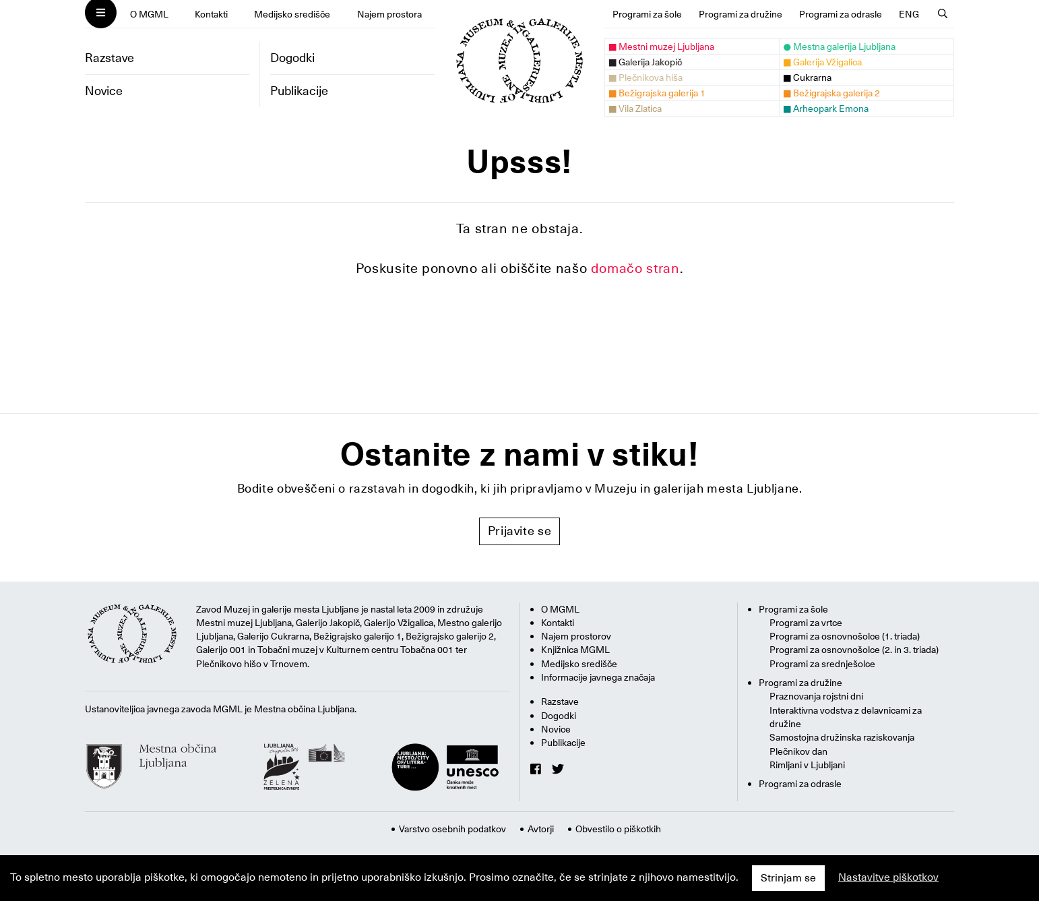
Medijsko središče (292, 14)
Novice (104, 90)
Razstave (109, 57)
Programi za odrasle (840, 14)
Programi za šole (647, 14)
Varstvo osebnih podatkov (452, 829)
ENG (909, 14)
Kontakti (211, 14)
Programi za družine (740, 14)
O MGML (149, 14)
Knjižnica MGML (575, 650)
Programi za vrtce (805, 623)
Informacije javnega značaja (598, 677)
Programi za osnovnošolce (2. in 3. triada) (854, 650)
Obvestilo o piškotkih (618, 829)
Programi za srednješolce (822, 664)
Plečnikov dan (798, 751)
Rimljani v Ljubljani (807, 765)
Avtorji (541, 829)
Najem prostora (389, 14)
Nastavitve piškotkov (888, 877)
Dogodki (292, 57)
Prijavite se (520, 530)
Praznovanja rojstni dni (816, 696)
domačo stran (635, 268)
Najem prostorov (576, 636)
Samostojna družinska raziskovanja (841, 737)
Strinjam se (788, 878)
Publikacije (299, 90)
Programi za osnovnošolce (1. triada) (844, 636)
